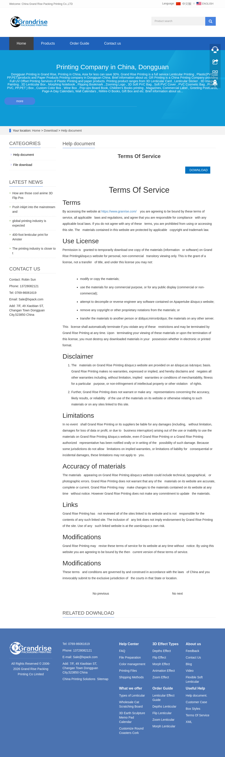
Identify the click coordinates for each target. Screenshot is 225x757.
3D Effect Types (165, 644)
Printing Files (128, 670)
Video (190, 670)
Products (48, 43)
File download (22, 165)
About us (193, 644)
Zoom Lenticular (163, 719)
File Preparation (130, 657)
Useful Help (195, 688)
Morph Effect (161, 664)
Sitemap (102, 679)
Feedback (192, 651)
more (19, 101)
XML (189, 722)
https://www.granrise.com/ (118, 211)
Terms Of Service (197, 715)
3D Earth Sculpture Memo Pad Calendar (132, 717)
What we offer (130, 688)
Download (51, 130)
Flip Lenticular (162, 713)
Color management (132, 664)
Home (21, 43)
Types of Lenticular (132, 695)
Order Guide (79, 43)
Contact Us (193, 657)
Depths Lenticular (164, 706)
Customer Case (196, 702)
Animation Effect (163, 670)
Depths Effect (161, 651)
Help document (71, 130)
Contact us (112, 43)
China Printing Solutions (79, 679)
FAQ (122, 651)
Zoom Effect (160, 677)
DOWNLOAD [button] (198, 170)
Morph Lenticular (163, 726)
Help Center (129, 644)
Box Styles (193, 708)
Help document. (196, 695)
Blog (189, 664)
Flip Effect (159, 657)
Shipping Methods (131, 677)
